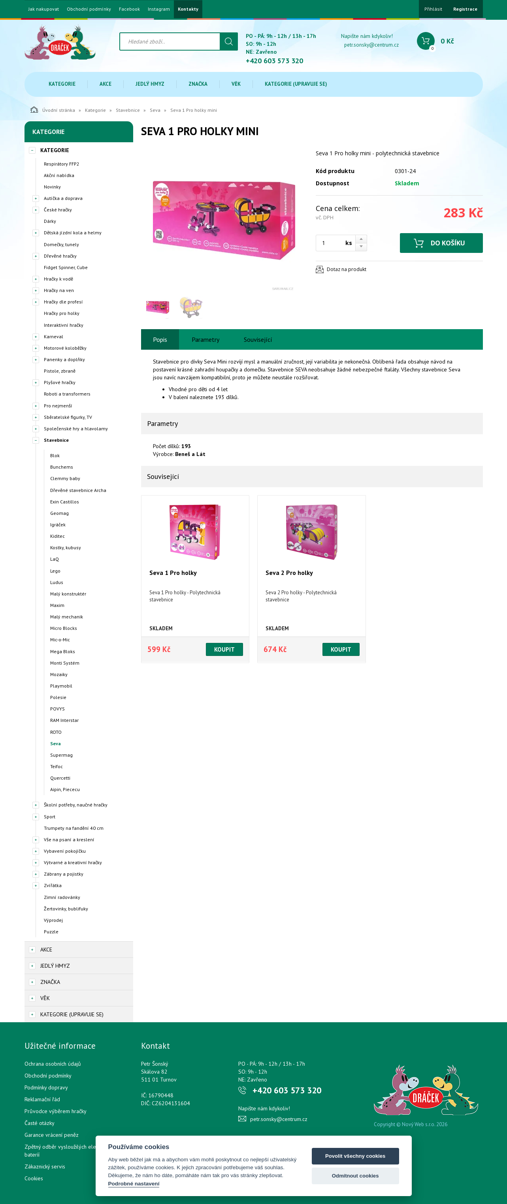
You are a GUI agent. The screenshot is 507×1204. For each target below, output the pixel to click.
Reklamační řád (42, 1099)
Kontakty (188, 9)
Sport (49, 817)
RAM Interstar (64, 720)
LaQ (54, 559)
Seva (155, 110)
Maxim (57, 605)
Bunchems (61, 467)
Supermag (61, 755)
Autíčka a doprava (63, 198)
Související (258, 339)
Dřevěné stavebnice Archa (78, 490)
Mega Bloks (62, 651)
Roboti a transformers (67, 394)
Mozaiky (59, 674)
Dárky (50, 221)
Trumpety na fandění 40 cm (74, 828)
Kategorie (62, 84)
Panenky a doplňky (64, 359)
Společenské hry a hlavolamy (76, 428)
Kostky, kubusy (65, 547)
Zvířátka (53, 885)
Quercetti (60, 778)
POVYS (57, 709)
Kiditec (57, 536)
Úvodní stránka (52, 109)
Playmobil (61, 686)
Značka (197, 84)
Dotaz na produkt (346, 269)
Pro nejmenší (58, 406)
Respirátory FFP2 (61, 164)
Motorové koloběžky (65, 348)
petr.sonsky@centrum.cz (371, 44)
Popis (160, 339)
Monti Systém (64, 663)
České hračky (58, 210)
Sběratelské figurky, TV (68, 417)
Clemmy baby (65, 478)
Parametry (205, 339)
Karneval (53, 336)
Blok (55, 455)
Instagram (159, 9)
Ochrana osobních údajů (53, 1063)
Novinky (52, 187)
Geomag (59, 513)
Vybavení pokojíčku (65, 851)
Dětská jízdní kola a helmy (73, 233)
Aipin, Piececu (65, 789)
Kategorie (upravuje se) (296, 84)
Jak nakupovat (43, 9)
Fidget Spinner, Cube (66, 267)
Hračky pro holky (61, 313)
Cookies (34, 1178)
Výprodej (53, 920)
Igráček (58, 525)
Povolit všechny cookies (355, 1156)
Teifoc (56, 766)
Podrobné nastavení (134, 1184)
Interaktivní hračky (63, 325)
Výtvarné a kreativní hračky (73, 862)
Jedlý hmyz (150, 84)
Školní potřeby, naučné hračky (75, 805)
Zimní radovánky (62, 897)
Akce (105, 84)
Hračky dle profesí (63, 302)
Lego (55, 571)
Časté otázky (40, 1123)
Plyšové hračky (59, 382)
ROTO (56, 732)
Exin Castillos (64, 502)
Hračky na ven (59, 290)
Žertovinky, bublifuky (66, 909)
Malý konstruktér (68, 594)
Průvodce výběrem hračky (56, 1111)
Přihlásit (433, 9)
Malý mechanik (66, 617)
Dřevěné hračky (60, 256)
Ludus (56, 582)
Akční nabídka (59, 175)
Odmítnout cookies (355, 1176)
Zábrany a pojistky (63, 874)
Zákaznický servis (45, 1166)
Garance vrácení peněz (52, 1134)
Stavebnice (128, 110)
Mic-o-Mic (60, 640)
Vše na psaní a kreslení (69, 839)
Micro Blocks (63, 628)
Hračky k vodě (58, 279)
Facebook (129, 9)
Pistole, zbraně (59, 371)
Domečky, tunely (61, 244)
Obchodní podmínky (89, 9)
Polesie (58, 697)
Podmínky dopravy (46, 1087)
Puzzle (51, 932)
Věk (236, 84)
